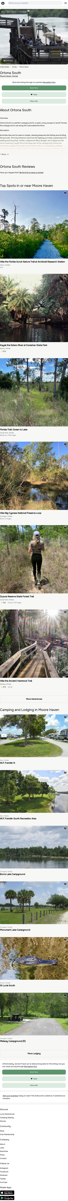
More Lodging (34, 1053)
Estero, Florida (5, 348)
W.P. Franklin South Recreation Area (18, 818)
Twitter (3, 1179)
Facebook (4, 1172)
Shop (2, 1131)
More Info (34, 101)
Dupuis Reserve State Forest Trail (17, 596)
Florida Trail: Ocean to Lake (13, 429)
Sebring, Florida (5, 684)
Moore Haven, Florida (9, 76)
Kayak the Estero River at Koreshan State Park (23, 345)
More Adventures (34, 699)
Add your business (10, 1096)
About (2, 1144)
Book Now (34, 88)
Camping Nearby (7, 1117)
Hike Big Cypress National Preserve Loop (20, 513)
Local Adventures (7, 1114)
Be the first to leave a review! (31, 172)
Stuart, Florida (5, 983)
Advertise (4, 1151)
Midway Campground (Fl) (13, 1041)
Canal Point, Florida (7, 433)
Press (2, 1155)
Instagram (4, 1168)
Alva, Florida (4, 760)
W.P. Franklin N (7, 763)
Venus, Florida (5, 265)
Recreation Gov (49, 82)
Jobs (2, 1148)
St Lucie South (7, 985)
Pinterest (3, 1175)
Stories (3, 1121)
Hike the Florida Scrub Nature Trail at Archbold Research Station (32, 261)
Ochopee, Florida (6, 516)
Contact (3, 1158)
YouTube (3, 1182)
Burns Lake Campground (12, 874)
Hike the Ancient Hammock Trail (16, 681)
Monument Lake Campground (15, 930)
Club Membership (7, 1134)
